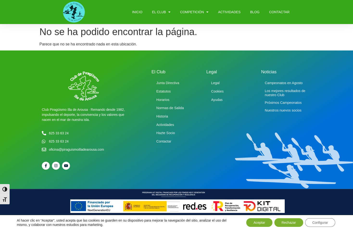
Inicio (137, 12)
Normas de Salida (170, 108)
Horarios (162, 100)
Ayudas (217, 100)
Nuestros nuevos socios (283, 110)
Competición (194, 12)
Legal (215, 83)
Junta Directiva (167, 83)
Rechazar (289, 222)
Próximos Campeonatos (283, 103)
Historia (162, 116)
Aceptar (259, 222)
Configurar (320, 222)
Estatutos (163, 91)
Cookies (217, 91)
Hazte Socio (165, 133)
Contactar (279, 12)
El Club (161, 12)
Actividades (229, 12)
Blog (254, 12)
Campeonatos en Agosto (284, 83)
